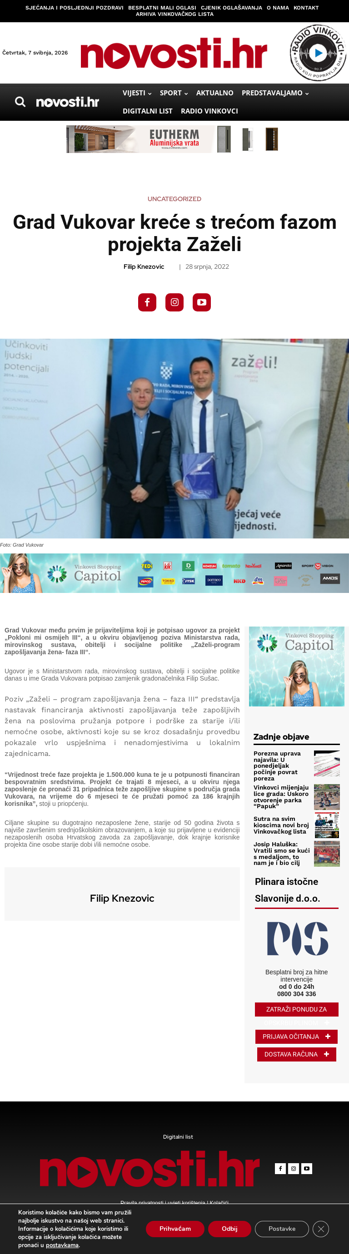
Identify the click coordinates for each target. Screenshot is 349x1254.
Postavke (282, 1228)
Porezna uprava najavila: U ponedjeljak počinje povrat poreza (276, 765)
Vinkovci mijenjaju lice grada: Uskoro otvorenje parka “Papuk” (280, 795)
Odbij (230, 1228)
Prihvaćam (175, 1228)
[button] (20, 101)
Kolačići (218, 1201)
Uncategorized (174, 199)
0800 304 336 (296, 991)
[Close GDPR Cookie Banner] (321, 1229)
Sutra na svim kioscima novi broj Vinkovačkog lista (280, 823)
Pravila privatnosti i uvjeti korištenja (163, 1201)
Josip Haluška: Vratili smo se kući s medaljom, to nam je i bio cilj (281, 851)
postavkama (62, 1245)
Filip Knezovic (144, 267)
